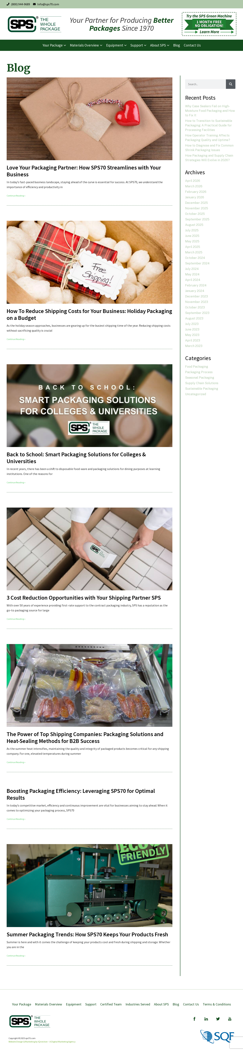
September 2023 (197, 313)
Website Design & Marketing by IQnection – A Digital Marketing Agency (42, 1041)
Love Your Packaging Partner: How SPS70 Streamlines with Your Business (84, 171)
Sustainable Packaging (201, 388)
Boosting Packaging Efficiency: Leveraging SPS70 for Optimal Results (81, 794)
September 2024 (197, 263)
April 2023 (192, 340)
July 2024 (192, 269)
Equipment (73, 1004)
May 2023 (192, 335)
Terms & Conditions (217, 1004)
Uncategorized (195, 394)
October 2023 (195, 307)
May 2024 (192, 274)
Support (90, 1004)
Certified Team (111, 1004)
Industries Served (137, 1004)
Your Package (21, 1004)
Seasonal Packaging (199, 377)
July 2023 (192, 324)
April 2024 (192, 280)
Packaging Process (199, 372)
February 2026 (195, 192)
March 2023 (193, 346)
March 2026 (193, 186)
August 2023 (194, 318)
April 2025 (192, 247)
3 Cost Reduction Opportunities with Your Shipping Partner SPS (84, 597)
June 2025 (192, 236)
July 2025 (192, 230)
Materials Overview (48, 1004)
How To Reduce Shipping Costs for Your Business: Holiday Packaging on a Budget (89, 314)
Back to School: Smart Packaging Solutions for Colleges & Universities (76, 458)
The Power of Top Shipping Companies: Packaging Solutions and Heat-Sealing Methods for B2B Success (85, 737)
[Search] (230, 84)
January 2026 (194, 197)
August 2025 (194, 225)
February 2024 (196, 285)
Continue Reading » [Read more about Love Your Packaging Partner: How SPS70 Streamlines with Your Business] (16, 195)
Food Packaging (196, 366)
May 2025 (192, 241)
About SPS (161, 1004)
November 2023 (196, 302)
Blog (176, 1004)
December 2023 (196, 296)
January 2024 (194, 291)
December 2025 (196, 203)
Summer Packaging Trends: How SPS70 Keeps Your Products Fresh (87, 934)
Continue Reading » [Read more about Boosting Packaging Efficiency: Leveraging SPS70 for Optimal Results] (16, 819)
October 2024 (195, 258)
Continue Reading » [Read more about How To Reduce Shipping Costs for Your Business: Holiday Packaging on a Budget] (16, 339)
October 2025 (195, 214)
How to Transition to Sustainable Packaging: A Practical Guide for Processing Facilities (208, 125)
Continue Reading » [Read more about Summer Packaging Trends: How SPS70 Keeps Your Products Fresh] (16, 955)
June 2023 (192, 329)
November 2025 (196, 208)
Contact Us (191, 1004)
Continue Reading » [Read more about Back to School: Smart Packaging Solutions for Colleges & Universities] (16, 482)
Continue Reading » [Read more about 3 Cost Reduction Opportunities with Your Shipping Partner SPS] (16, 618)
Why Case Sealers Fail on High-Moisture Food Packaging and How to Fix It (210, 110)
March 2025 (193, 252)
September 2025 (197, 219)
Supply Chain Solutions (201, 383)
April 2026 (192, 181)
